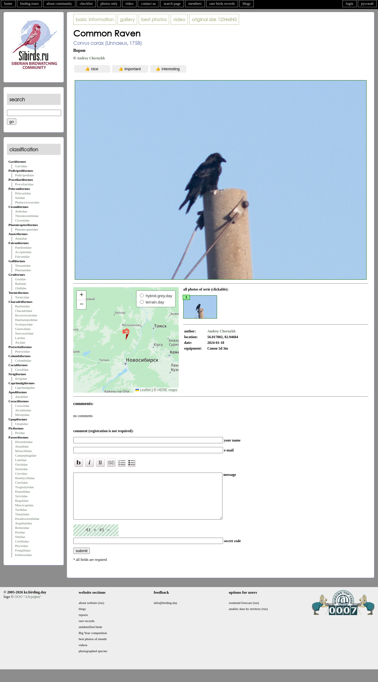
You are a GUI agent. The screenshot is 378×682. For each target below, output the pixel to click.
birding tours (29, 4)
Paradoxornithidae (27, 518)
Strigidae (21, 378)
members (195, 4)
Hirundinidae (24, 442)
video (129, 4)
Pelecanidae (23, 193)
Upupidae (21, 424)
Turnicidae (22, 297)
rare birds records (222, 4)
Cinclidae (21, 482)
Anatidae (21, 238)
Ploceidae (21, 546)
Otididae (21, 288)
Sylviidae (21, 496)
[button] (126, 334)
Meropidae (22, 414)
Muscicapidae (24, 505)
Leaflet (143, 390)
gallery (127, 19)
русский (367, 4)
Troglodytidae (24, 487)
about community (59, 4)
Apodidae (21, 396)
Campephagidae (25, 455)
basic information (95, 19)
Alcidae (20, 342)
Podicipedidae (24, 175)
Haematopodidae (26, 320)
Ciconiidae (22, 220)
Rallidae (20, 283)
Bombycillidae (25, 478)
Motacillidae (23, 451)
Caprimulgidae (25, 387)
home (8, 4)
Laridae (20, 338)
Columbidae (23, 360)
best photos (154, 19)
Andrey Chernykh (91, 58)
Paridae (20, 532)
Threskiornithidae (27, 216)
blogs (246, 4)
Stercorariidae (24, 333)
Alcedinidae (23, 410)
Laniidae (21, 460)
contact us (148, 4)
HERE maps (167, 390)
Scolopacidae (24, 324)
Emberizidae (23, 555)
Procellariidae (24, 184)
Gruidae (20, 279)
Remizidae (22, 528)
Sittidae (20, 537)
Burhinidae (22, 306)
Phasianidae (23, 270)
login (349, 4)
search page (172, 4)
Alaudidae (22, 446)
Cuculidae (22, 369)
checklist (86, 4)
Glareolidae (22, 329)
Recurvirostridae (26, 315)
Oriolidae (21, 464)
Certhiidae (22, 541)
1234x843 (214, 19)
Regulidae (22, 500)
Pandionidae (23, 247)
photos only (108, 4)
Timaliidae (22, 514)
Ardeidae (21, 211)
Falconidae (22, 256)
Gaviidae (21, 166)
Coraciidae (22, 405)
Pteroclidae (22, 351)
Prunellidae (22, 491)
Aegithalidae (23, 523)
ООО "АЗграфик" (27, 606)
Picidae (20, 433)
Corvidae (21, 473)
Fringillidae (22, 550)
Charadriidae (23, 311)
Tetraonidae (23, 265)
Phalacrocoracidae (27, 202)
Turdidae (21, 509)
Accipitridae (23, 252)
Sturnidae (21, 469)
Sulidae (20, 198)
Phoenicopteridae (26, 229)
